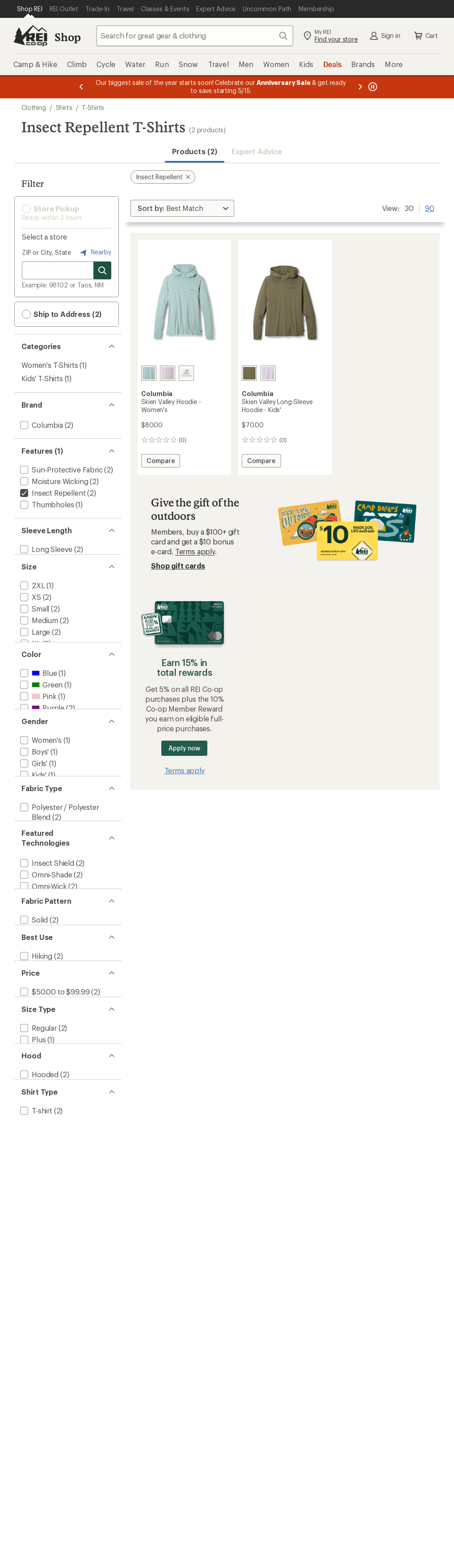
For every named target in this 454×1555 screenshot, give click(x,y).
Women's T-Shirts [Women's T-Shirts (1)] (49, 365)
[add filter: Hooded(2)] (38, 1180)
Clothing (33, 107)
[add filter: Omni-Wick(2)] (42, 944)
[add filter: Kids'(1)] (32, 811)
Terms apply (195, 551)
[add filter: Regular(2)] (37, 1123)
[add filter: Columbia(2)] (40, 425)
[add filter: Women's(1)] (40, 776)
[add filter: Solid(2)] (33, 989)
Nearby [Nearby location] (94, 252)
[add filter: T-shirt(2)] (35, 1224)
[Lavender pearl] (167, 373)
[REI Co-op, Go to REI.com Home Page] (30, 35)
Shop (67, 36)
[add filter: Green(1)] (40, 708)
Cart (425, 35)
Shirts (64, 107)
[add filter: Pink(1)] (37, 720)
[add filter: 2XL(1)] (31, 594)
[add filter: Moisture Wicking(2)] (53, 481)
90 (429, 207)
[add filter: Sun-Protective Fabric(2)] (60, 469)
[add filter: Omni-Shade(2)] (45, 933)
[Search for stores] (102, 270)
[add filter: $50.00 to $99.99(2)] (53, 1079)
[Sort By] (182, 208)
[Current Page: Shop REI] (29, 9)
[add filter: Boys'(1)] (33, 788)
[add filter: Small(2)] (33, 617)
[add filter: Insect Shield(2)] (46, 921)
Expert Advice (256, 151)
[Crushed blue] (148, 373)
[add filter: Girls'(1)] (32, 799)
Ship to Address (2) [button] (61, 314)
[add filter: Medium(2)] (38, 628)
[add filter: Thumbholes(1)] (46, 504)
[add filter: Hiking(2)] (35, 1034)
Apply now (184, 748)
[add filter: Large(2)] (34, 640)
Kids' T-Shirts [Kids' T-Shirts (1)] (42, 378)
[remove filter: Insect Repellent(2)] (51, 493)
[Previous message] (81, 87)
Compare (160, 462)
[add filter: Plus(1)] (32, 1135)
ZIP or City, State (46, 252)
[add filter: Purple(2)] (41, 731)
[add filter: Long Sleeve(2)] (45, 549)
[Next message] (360, 87)
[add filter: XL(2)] (29, 652)
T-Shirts (93, 107)
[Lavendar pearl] (268, 373)
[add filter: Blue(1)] (37, 696)
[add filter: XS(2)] (29, 605)
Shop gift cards (178, 565)
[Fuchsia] (186, 373)
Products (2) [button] (194, 151)
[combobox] (195, 35)
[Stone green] (249, 373)
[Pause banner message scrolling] (372, 87)
